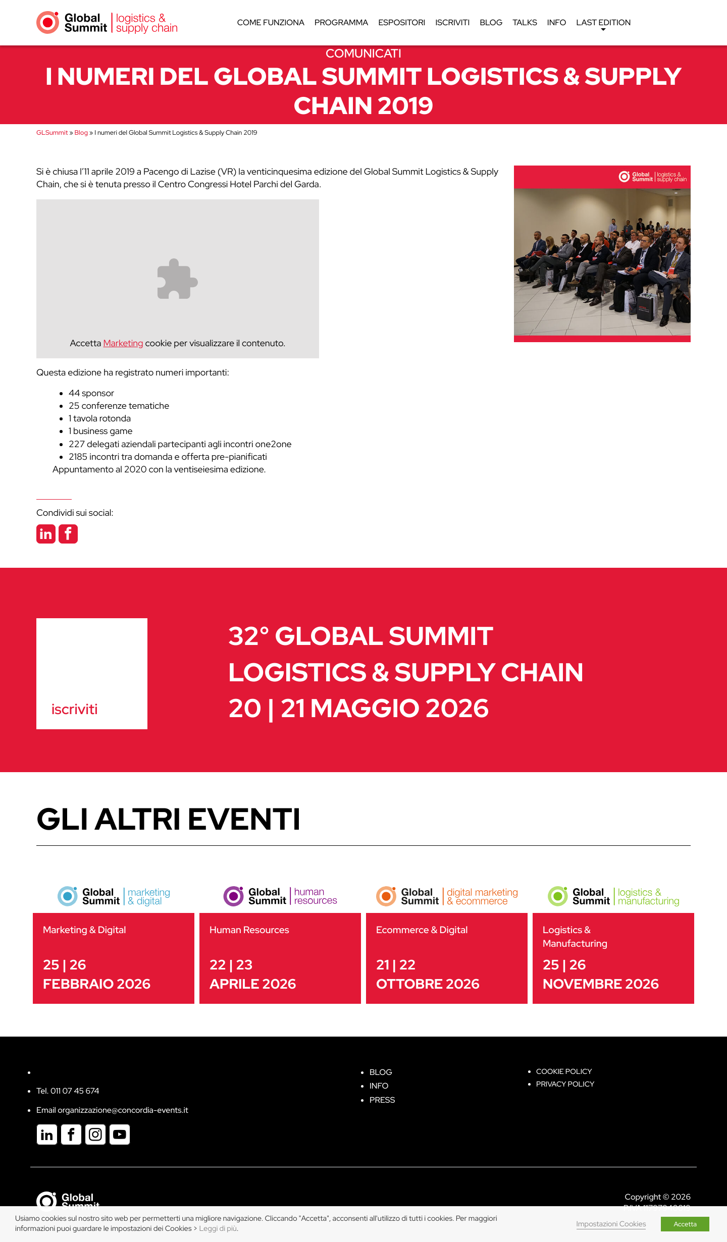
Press (382, 1100)
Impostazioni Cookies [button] (611, 1224)
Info (556, 22)
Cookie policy (564, 1071)
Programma (341, 22)
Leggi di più (218, 1228)
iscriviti (74, 709)
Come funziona (270, 22)
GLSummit (52, 132)
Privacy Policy (565, 1084)
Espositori (402, 22)
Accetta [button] (685, 1224)
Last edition (604, 25)
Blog (491, 22)
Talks (525, 22)
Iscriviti (453, 22)
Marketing (123, 343)
